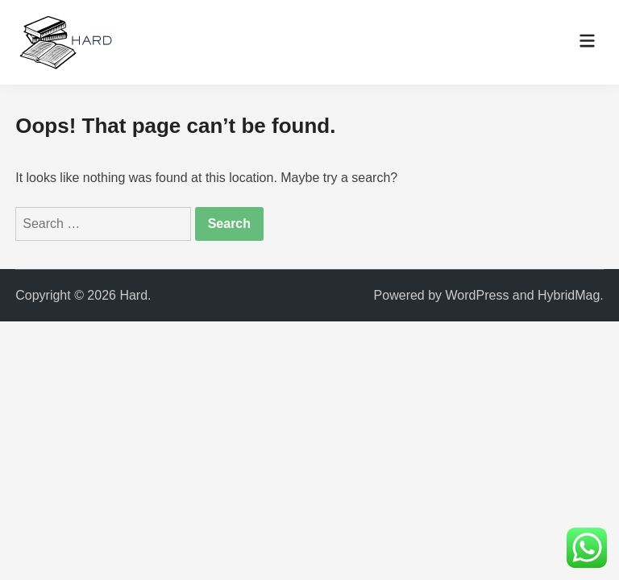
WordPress (477, 295)
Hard (133, 295)
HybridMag (569, 295)
